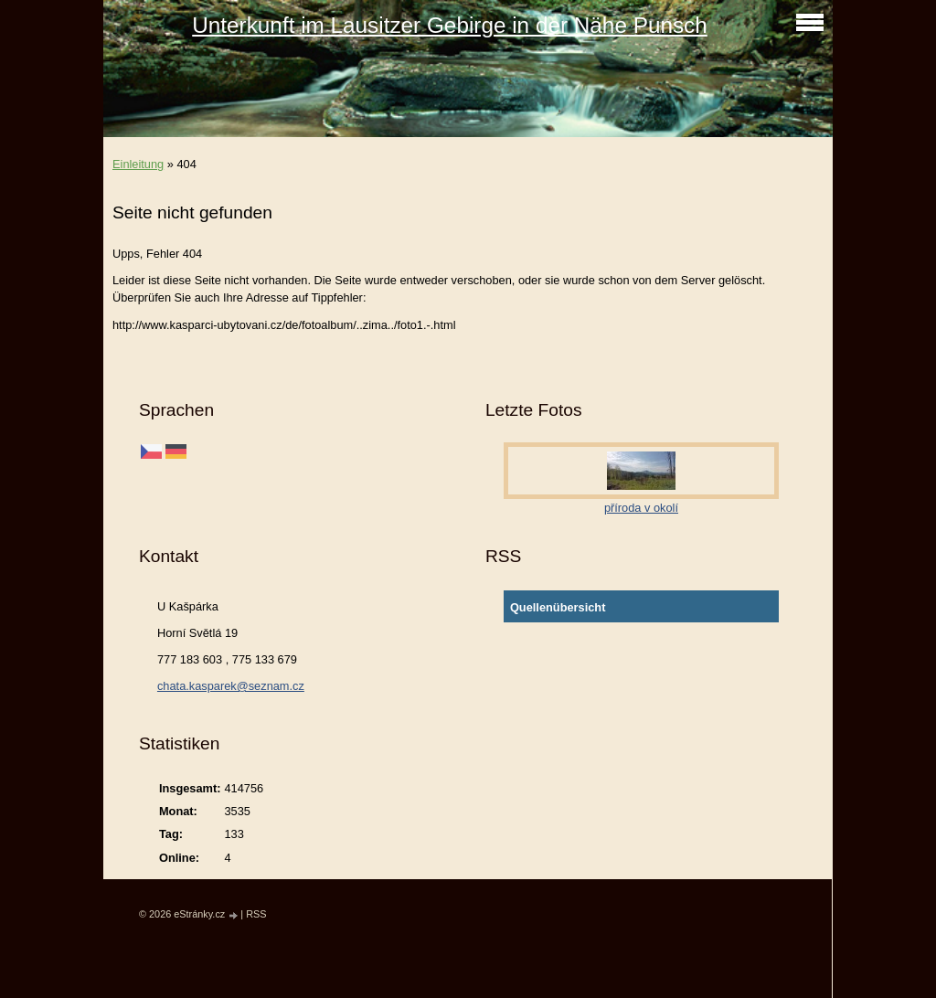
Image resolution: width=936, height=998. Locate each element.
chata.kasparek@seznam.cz (230, 686)
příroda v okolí (641, 508)
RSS (256, 913)
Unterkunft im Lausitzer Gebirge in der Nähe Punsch (449, 25)
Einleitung (138, 164)
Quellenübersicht (558, 607)
